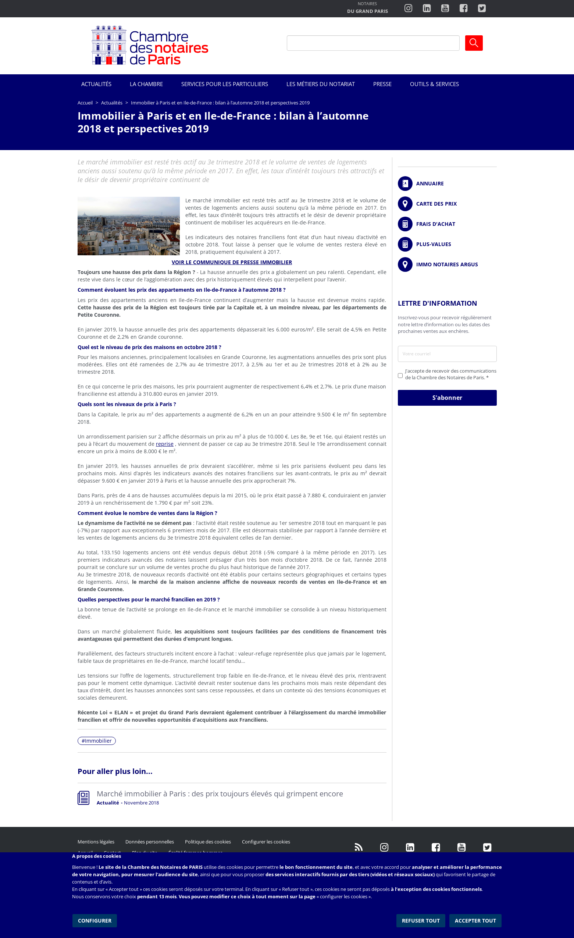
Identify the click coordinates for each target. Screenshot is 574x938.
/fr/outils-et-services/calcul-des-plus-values (447, 244)
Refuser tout (422, 919)
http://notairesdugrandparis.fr (367, 8)
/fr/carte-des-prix (447, 203)
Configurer (94, 919)
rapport (110, 530)
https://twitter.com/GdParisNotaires (487, 847)
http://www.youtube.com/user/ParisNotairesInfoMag (445, 8)
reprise (165, 443)
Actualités (96, 84)
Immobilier (98, 740)
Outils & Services (434, 84)
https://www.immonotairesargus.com (447, 264)
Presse (382, 84)
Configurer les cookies (266, 841)
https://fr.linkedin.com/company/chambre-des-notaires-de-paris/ (410, 847)
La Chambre (146, 84)
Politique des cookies (208, 841)
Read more (232, 799)
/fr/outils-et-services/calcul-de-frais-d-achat (447, 224)
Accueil (85, 102)
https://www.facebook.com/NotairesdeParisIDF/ (436, 847)
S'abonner (447, 398)
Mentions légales (96, 841)
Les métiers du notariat (320, 84)
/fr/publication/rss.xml (359, 847)
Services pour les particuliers (224, 84)
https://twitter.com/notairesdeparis (482, 8)
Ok (474, 43)
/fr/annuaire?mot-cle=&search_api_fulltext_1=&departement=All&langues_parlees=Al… (447, 183)
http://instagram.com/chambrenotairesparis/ (408, 8)
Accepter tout (476, 919)
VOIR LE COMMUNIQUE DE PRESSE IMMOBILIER (232, 262)
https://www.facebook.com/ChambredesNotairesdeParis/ (463, 8)
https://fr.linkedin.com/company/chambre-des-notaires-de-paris (427, 8)
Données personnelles (149, 841)
